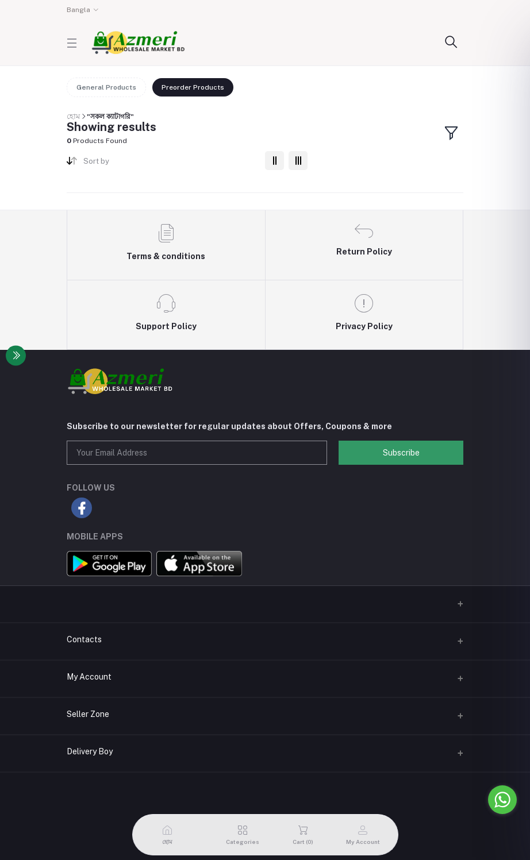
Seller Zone (88, 714)
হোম (73, 116)
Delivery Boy (90, 751)
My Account (89, 676)
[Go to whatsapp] (502, 799)
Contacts (84, 639)
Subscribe (401, 452)
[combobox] (170, 163)
